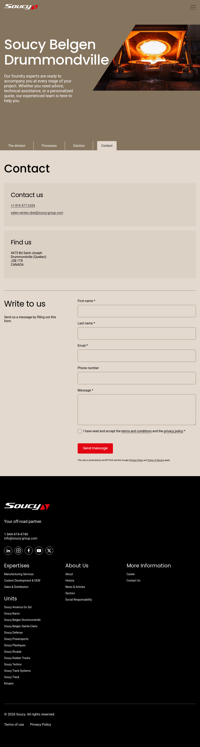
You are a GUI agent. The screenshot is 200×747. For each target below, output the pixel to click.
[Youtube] (39, 551)
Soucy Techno (13, 664)
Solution (79, 146)
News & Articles (75, 586)
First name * (86, 301)
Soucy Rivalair (13, 651)
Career (131, 574)
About (69, 574)
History (69, 580)
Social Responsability (78, 599)
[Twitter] (49, 551)
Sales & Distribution (16, 586)
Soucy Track (11, 677)
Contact (106, 146)
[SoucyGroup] (14, 7)
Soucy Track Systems (17, 670)
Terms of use (14, 724)
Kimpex (9, 683)
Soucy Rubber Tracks (17, 658)
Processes (49, 146)
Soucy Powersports (16, 639)
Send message (95, 448)
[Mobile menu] (193, 7)
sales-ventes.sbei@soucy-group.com (37, 213)
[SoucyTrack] (27, 509)
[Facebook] (29, 551)
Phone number (88, 368)
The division (16, 146)
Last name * (86, 323)
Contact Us (133, 580)
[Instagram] (18, 551)
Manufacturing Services (19, 574)
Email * (83, 346)
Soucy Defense (13, 632)
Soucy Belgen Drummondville (22, 620)
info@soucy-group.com (20, 538)
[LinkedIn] (8, 551)
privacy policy (173, 431)
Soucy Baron (12, 613)
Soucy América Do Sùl (18, 607)
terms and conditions (137, 431)
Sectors (70, 593)
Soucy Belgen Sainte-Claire (20, 626)
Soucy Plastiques (15, 645)
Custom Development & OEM (22, 580)
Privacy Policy (136, 460)
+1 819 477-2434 (23, 206)
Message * (85, 390)
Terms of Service (156, 460)
